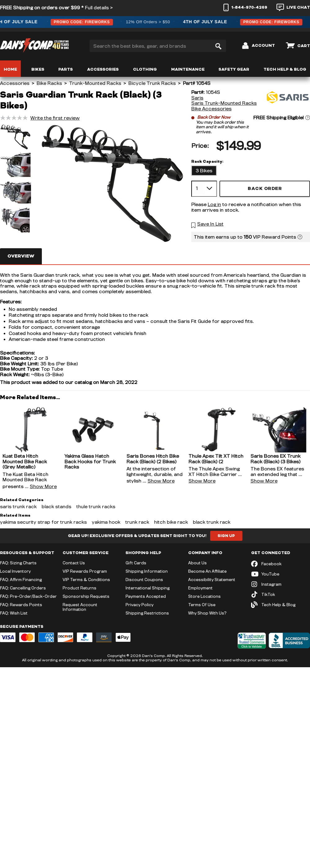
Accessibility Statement (211, 579)
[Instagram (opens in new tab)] (280, 584)
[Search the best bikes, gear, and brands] (158, 46)
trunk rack (137, 522)
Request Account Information (80, 606)
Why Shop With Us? (207, 613)
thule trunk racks (95, 506)
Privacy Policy (139, 604)
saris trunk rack (18, 506)
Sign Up (226, 535)
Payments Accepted (146, 596)
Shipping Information (147, 571)
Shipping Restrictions (147, 613)
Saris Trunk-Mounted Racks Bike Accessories (224, 105)
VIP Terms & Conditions (86, 579)
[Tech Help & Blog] (280, 605)
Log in (214, 204)
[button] (15, 138)
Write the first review (55, 118)
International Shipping (148, 588)
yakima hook (106, 522)
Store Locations (204, 596)
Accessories (14, 83)
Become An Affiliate (207, 571)
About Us (197, 563)
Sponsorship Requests (86, 596)
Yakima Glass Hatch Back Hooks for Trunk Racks (90, 461)
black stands (56, 506)
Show (43, 486)
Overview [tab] (20, 256)
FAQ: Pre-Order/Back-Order (28, 596)
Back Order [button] (265, 189)
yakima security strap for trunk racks (43, 522)
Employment (200, 588)
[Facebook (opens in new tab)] (280, 564)
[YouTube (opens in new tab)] (280, 574)
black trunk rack (211, 522)
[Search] (218, 46)
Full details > (99, 7)
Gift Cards (136, 563)
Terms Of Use (201, 604)
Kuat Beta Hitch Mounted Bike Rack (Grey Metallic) (24, 461)
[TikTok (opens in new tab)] (280, 594)
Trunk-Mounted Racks (95, 83)
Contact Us (74, 563)
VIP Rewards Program (85, 571)
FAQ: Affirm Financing (21, 579)
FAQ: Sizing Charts (18, 563)
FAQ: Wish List (14, 613)
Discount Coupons (144, 579)
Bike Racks (49, 83)
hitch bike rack (171, 522)
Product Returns (79, 588)
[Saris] (287, 100)
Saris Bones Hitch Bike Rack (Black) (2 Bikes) (152, 458)
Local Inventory (15, 571)
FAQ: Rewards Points (21, 604)
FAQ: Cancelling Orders (23, 588)
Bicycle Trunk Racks (152, 83)
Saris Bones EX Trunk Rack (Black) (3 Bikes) (275, 458)
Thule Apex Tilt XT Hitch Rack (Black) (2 (215, 458)
